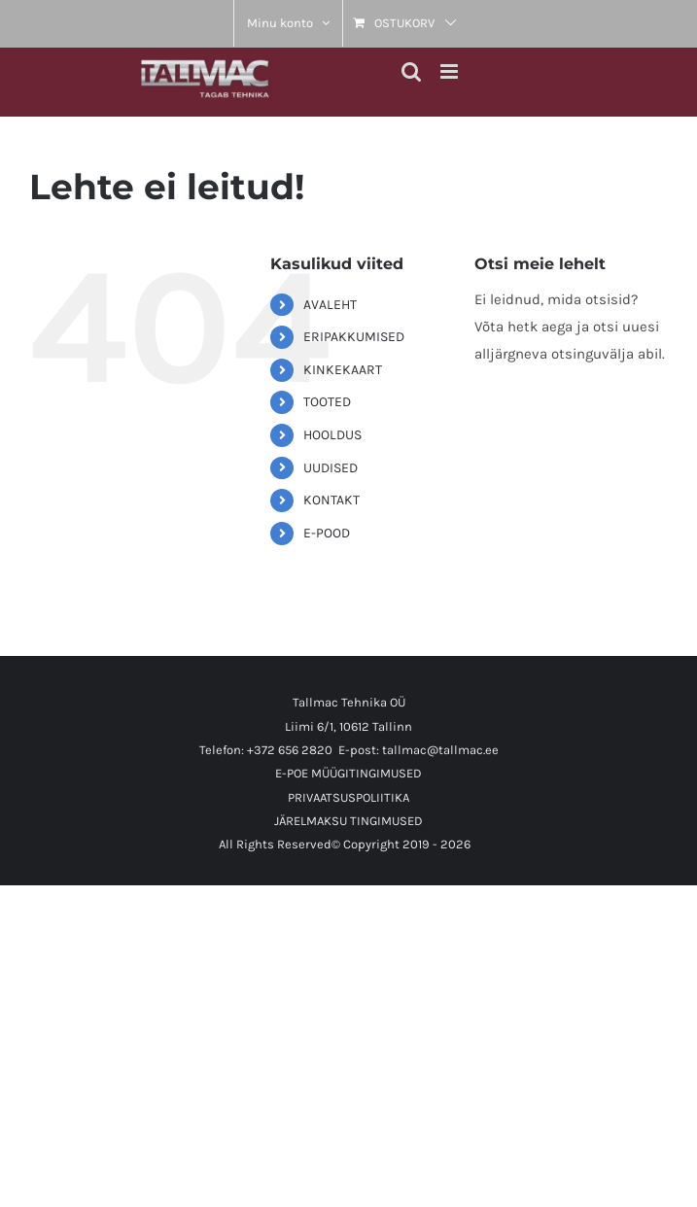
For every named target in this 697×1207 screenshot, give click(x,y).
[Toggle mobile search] (411, 71)
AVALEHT (330, 304)
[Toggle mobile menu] (450, 71)
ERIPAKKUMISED (353, 336)
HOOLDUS (332, 435)
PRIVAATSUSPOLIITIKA (348, 797)
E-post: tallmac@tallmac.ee (418, 749)
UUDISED (330, 468)
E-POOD (326, 533)
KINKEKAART (342, 370)
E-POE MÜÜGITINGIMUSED (348, 773)
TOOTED (327, 402)
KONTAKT (331, 500)
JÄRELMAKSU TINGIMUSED (348, 820)
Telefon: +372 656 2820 (265, 749)
